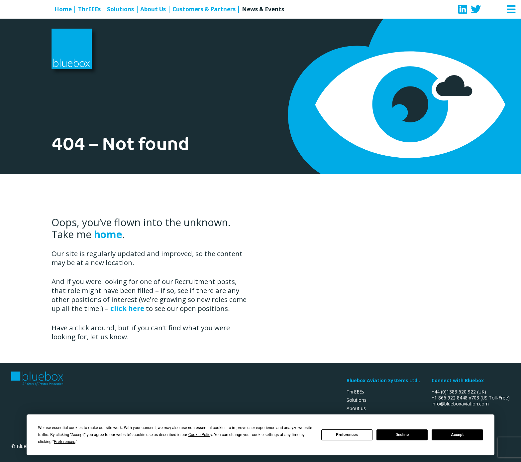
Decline (402, 434)
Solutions (120, 9)
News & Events (263, 9)
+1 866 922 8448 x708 (455, 397)
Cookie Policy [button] (200, 434)
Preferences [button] (64, 441)
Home (63, 9)
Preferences (347, 434)
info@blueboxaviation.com (460, 403)
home (108, 234)
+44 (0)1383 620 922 (454, 391)
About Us (153, 9)
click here (127, 308)
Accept (457, 434)
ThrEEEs (89, 9)
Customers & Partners (204, 9)
